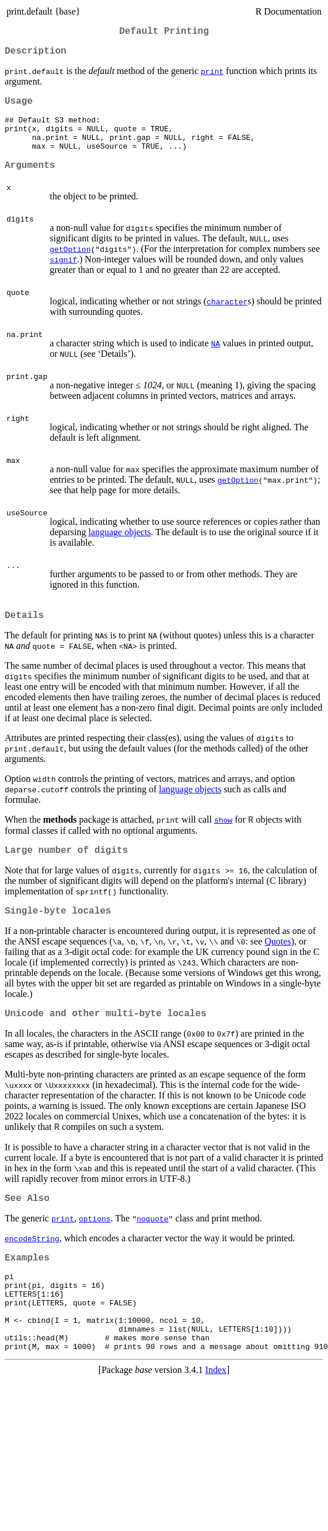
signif (63, 276)
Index (215, 1416)
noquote (153, 1246)
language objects (119, 548)
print (212, 76)
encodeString (32, 1266)
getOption (70, 265)
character (227, 317)
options (95, 1246)
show (223, 838)
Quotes (277, 965)
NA (216, 359)
